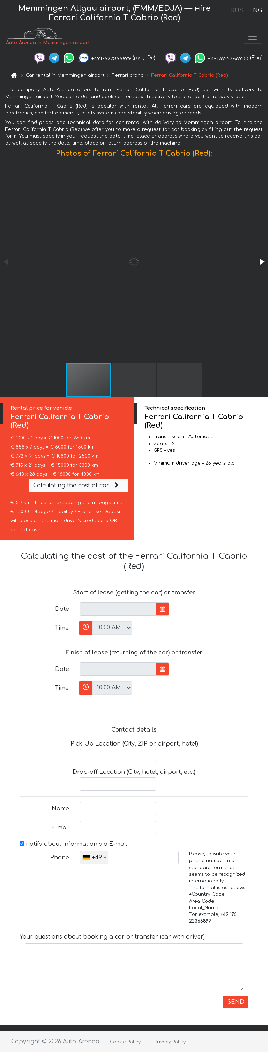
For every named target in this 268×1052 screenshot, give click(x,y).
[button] (261, 261)
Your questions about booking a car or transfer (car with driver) (112, 937)
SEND (235, 1002)
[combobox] (94, 857)
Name (60, 809)
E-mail (60, 827)
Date (62, 609)
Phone (59, 857)
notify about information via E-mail (73, 844)
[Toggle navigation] (252, 37)
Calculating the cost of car (76, 485)
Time (62, 628)
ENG (255, 10)
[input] (118, 609)
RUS (237, 10)
